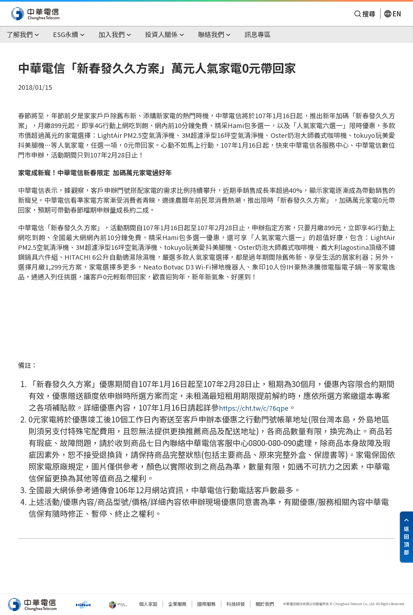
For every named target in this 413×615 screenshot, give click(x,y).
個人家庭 (148, 604)
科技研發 (235, 604)
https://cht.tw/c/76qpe (253, 408)
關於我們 (265, 604)
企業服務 (177, 604)
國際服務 (206, 604)
